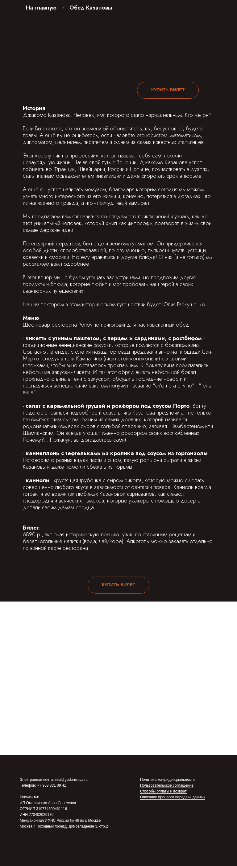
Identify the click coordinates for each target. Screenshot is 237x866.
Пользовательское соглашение (166, 785)
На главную (41, 8)
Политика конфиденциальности (167, 779)
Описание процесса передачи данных (172, 797)
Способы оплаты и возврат (163, 791)
